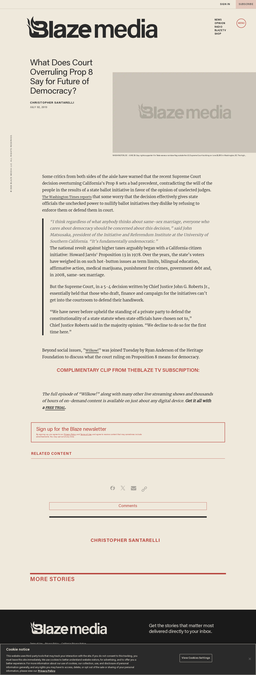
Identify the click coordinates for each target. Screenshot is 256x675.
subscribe (245, 4)
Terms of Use (85, 435)
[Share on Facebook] (110, 489)
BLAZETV (220, 30)
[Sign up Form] (193, 432)
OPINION (220, 23)
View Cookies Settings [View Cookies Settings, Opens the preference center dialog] (196, 659)
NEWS (218, 20)
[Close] (250, 659)
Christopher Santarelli (59, 103)
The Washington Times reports (71, 196)
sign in (225, 4)
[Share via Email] (134, 489)
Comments (128, 508)
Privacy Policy (70, 435)
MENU (241, 23)
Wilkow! (93, 350)
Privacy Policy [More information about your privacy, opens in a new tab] (46, 671)
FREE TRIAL (56, 407)
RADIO (219, 27)
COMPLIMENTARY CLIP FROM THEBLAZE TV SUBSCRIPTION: (128, 370)
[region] (128, 659)
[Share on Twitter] (122, 489)
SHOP (218, 34)
